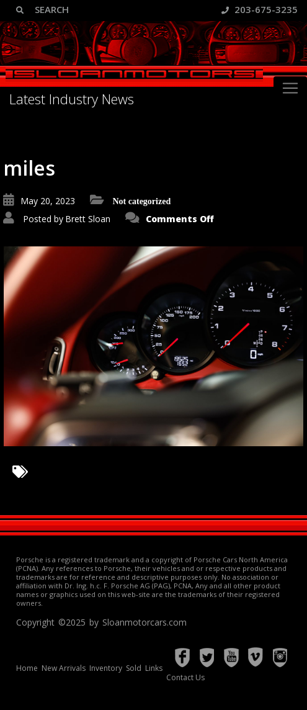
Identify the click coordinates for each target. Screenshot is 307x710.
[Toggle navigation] (290, 88)
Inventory (105, 668)
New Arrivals (64, 668)
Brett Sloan (87, 219)
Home (27, 668)
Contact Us (185, 677)
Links (153, 668)
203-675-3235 (259, 9)
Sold (133, 668)
